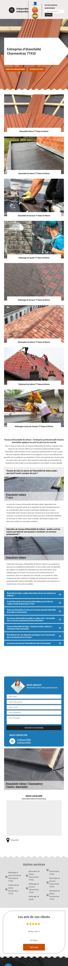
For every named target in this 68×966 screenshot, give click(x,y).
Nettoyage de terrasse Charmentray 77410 (34, 888)
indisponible (22, 8)
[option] (34, 932)
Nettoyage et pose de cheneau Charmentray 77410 (14, 876)
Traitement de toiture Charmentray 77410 (13, 889)
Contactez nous (37, 69)
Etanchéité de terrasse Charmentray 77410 (54, 882)
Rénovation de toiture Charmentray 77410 (34, 875)
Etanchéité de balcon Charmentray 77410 (54, 895)
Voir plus (34, 947)
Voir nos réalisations (15, 69)
